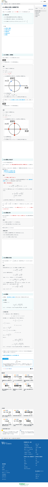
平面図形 (37, 445)
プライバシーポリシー (5, 470)
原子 (25, 465)
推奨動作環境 (4, 475)
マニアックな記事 (26, 450)
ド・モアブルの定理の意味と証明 (9, 172)
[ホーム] (2, 3)
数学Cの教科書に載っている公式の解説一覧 (11, 355)
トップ (41, 1)
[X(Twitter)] (30, 368)
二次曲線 (37, 454)
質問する (37, 478)
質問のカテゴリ (38, 474)
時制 (36, 463)
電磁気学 (25, 463)
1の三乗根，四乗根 (7, 28)
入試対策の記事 (26, 445)
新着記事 (45, 1)
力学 (25, 458)
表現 (36, 460)
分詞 (36, 465)
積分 (36, 452)
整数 (36, 449)
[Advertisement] (17, 44)
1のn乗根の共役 (7, 33)
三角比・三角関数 (38, 447)
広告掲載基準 (4, 474)
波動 (25, 460)
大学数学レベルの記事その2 (28, 454)
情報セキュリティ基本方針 (6, 472)
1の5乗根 (5, 34)
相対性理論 (25, 466)
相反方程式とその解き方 (11, 297)
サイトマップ (4, 477)
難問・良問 (37, 444)
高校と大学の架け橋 (27, 468)
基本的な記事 (26, 444)
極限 (36, 450)
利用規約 (3, 469)
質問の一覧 (37, 476)
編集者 (3, 467)
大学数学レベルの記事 (27, 452)
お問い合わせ (4, 479)
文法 (36, 458)
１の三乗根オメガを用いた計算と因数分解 (17, 99)
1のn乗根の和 (6, 31)
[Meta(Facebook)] (32, 368)
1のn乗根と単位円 (37, 12)
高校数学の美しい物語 (7, 438)
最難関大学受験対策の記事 (28, 447)
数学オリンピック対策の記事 (28, 449)
